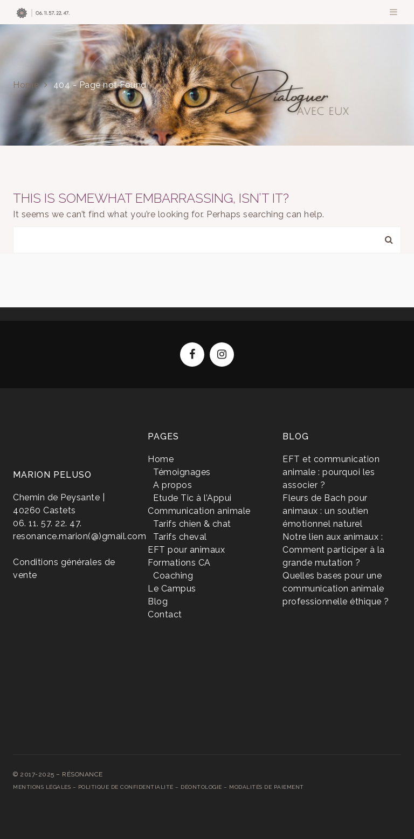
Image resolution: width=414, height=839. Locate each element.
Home (26, 85)
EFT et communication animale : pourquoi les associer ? (331, 472)
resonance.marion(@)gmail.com (79, 536)
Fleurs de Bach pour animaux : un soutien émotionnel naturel (325, 511)
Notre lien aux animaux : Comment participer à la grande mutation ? (333, 550)
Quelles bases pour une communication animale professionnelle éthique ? (335, 588)
